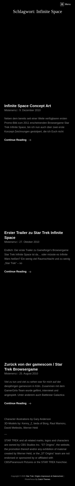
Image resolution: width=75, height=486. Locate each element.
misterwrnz (10, 110)
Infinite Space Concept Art (27, 106)
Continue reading (17, 140)
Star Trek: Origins (33, 476)
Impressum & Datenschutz (52, 476)
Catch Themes (44, 479)
